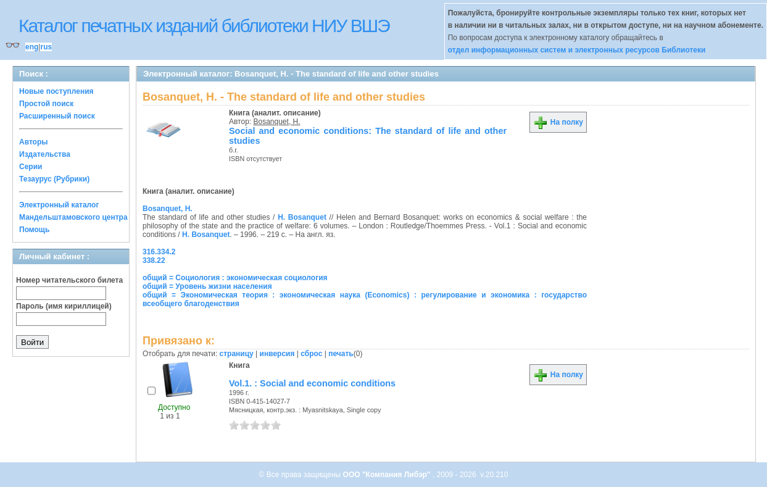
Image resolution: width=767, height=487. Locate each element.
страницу (237, 353)
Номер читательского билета (69, 280)
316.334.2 (159, 252)
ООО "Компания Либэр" (388, 474)
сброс (311, 353)
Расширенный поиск (57, 116)
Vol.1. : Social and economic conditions (312, 383)
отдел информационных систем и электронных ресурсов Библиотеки (577, 50)
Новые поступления (56, 91)
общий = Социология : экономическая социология (235, 277)
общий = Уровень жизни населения (207, 286)
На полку (558, 122)
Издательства (44, 154)
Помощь (34, 229)
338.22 (154, 260)
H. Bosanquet (302, 217)
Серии (30, 166)
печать (341, 353)
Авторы (33, 142)
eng (31, 47)
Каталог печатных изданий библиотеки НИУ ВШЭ (204, 25)
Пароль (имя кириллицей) (64, 306)
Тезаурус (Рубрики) (54, 179)
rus (46, 47)
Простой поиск (46, 103)
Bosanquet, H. (277, 121)
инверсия (277, 353)
